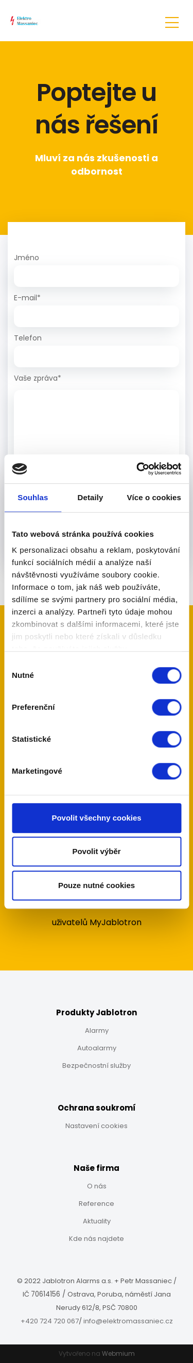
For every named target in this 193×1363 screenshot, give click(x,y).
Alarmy (97, 1030)
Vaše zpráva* (37, 378)
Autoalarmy (96, 1048)
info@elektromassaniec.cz (128, 1321)
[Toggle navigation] (172, 21)
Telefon (28, 338)
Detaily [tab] (90, 497)
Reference (96, 1203)
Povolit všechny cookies (96, 817)
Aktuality (97, 1221)
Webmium (118, 1353)
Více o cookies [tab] (154, 497)
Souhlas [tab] (32, 497)
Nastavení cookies (96, 1126)
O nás (97, 1186)
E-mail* (27, 298)
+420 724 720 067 (50, 1321)
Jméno (26, 257)
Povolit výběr (96, 851)
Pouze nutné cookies (96, 885)
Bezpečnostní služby (96, 1065)
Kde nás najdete (96, 1238)
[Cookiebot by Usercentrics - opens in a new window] (137, 468)
